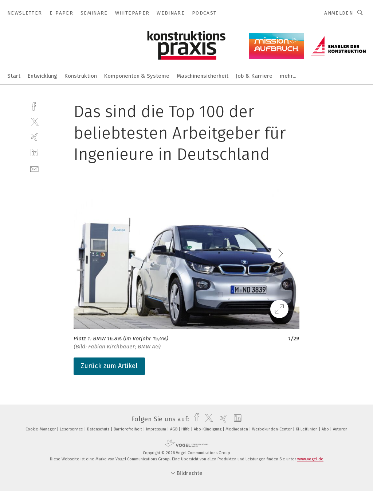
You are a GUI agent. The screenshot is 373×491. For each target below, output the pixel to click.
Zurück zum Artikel (109, 366)
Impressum (156, 429)
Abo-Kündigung (208, 429)
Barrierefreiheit (128, 429)
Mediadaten (237, 429)
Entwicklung (42, 76)
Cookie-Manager (41, 429)
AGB (174, 429)
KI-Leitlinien (307, 429)
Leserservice (72, 429)
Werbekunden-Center (272, 429)
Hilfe (186, 429)
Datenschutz (99, 429)
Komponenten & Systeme (136, 76)
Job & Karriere (254, 76)
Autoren (340, 429)
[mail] (34, 168)
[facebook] (34, 105)
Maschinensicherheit (202, 76)
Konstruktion (80, 76)
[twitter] (34, 121)
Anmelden (338, 13)
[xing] (34, 137)
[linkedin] (34, 152)
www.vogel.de (310, 459)
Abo (326, 429)
